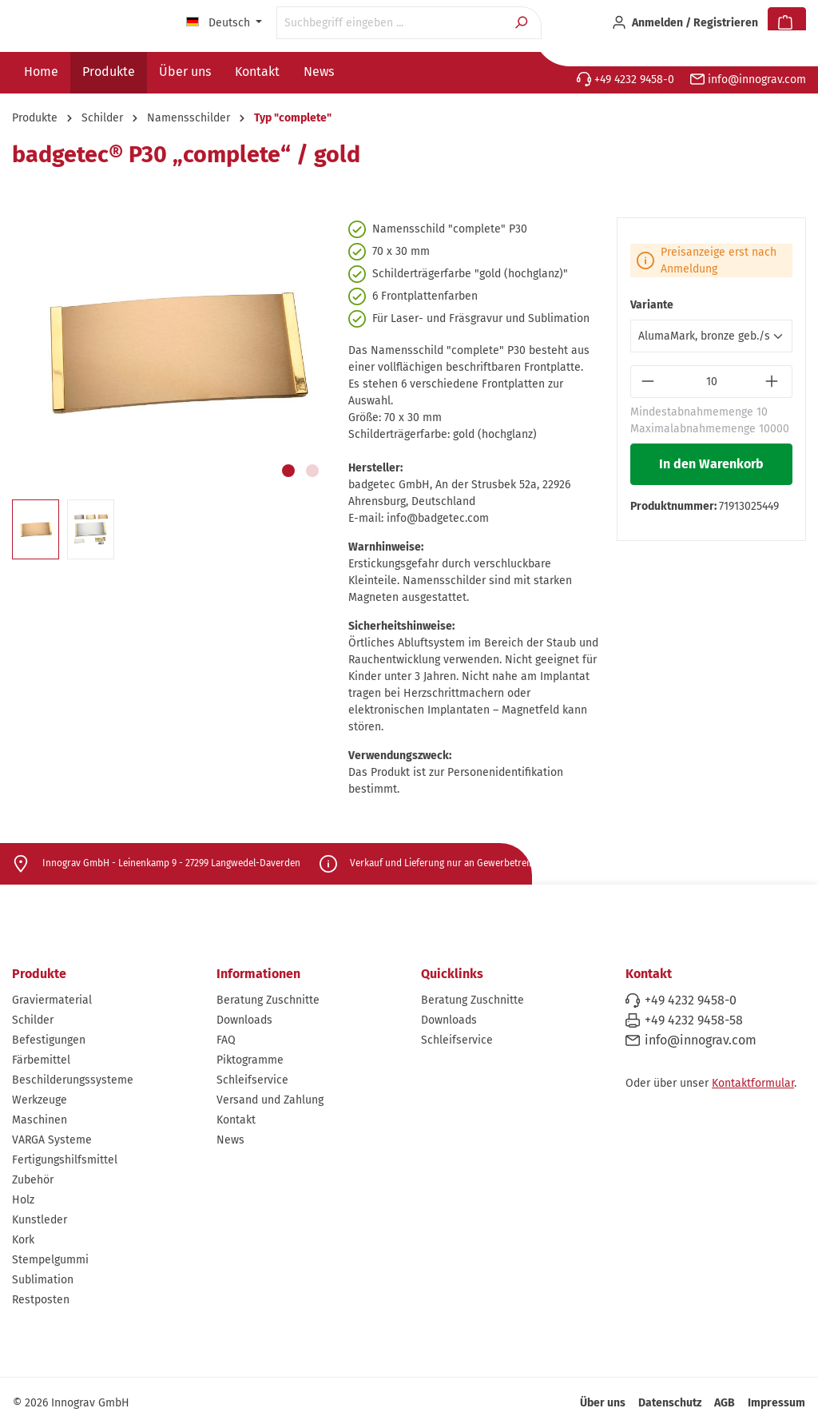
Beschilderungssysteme (72, 1080)
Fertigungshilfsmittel (64, 1160)
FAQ (226, 1040)
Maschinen (39, 1120)
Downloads (244, 1020)
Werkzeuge (39, 1100)
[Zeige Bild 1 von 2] (288, 470)
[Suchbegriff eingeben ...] (390, 22)
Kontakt (236, 1120)
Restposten (40, 1300)
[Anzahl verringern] (649, 381)
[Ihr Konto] (685, 23)
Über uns (602, 1403)
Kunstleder (39, 1220)
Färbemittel (41, 1060)
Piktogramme (250, 1060)
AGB (724, 1403)
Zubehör (33, 1180)
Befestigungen (48, 1040)
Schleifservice (252, 1080)
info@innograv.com (748, 79)
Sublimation (42, 1280)
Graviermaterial (52, 1000)
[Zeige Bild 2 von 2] (312, 470)
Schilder (33, 1020)
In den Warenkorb (711, 463)
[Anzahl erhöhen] (773, 381)
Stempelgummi (50, 1260)
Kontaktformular (753, 1083)
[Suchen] (523, 22)
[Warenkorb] (787, 23)
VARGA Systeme (52, 1140)
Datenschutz (669, 1403)
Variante (651, 305)
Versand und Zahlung (270, 1100)
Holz (23, 1200)
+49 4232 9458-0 (625, 79)
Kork (23, 1240)
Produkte (39, 973)
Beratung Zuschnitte (268, 1000)
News (230, 1140)
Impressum (776, 1403)
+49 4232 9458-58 (694, 1020)
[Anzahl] (711, 381)
